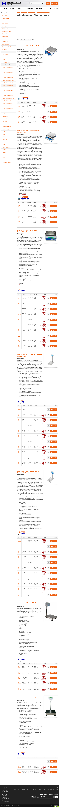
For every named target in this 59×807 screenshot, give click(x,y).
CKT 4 (19, 298)
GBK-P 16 (19, 546)
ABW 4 (19, 106)
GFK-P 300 (19, 589)
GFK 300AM (19, 767)
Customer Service (6, 800)
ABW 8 (19, 111)
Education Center (16, 789)
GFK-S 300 (19, 457)
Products (4, 8)
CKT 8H (19, 325)
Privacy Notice (51, 789)
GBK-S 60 (19, 425)
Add (52, 106)
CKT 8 (19, 303)
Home (56, 787)
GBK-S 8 (19, 409)
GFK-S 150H (19, 452)
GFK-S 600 (19, 463)
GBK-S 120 (19, 431)
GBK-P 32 (19, 552)
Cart (54, 3)
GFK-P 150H (19, 584)
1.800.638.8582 (54, 8)
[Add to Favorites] (56, 106)
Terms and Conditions (36, 789)
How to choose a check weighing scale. (29, 287)
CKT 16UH (19, 335)
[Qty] (48, 106)
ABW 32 (19, 122)
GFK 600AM (19, 772)
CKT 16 (19, 309)
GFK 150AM (19, 761)
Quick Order (30, 8)
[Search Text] (37, 3)
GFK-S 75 (19, 436)
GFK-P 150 (19, 578)
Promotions (20, 8)
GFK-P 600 (19, 594)
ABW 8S (19, 211)
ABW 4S (19, 206)
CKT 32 (19, 314)
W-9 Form (44, 789)
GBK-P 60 (19, 557)
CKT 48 (19, 319)
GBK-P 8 (19, 541)
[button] (56, 806)
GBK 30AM (19, 673)
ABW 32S (19, 222)
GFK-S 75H (19, 441)
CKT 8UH (18, 330)
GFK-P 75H (19, 573)
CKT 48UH (19, 346)
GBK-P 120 (19, 562)
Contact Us (39, 8)
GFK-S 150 (19, 447)
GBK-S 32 (19, 420)
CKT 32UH (19, 341)
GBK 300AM (19, 689)
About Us (23, 789)
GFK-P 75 (19, 568)
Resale (57, 789)
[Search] (42, 3)
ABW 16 (19, 117)
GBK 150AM (19, 683)
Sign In (47, 3)
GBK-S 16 (19, 415)
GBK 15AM (19, 667)
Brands (12, 8)
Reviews (28, 789)
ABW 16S (19, 217)
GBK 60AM (19, 678)
